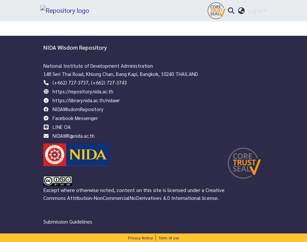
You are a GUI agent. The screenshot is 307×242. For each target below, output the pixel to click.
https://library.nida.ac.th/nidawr (86, 100)
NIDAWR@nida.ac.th (74, 136)
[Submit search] (231, 12)
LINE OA (62, 127)
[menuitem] (241, 12)
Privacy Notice (140, 237)
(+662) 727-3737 (70, 82)
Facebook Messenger (75, 118)
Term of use (169, 237)
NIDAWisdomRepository (78, 109)
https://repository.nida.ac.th (83, 91)
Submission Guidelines (67, 221)
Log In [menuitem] (255, 12)
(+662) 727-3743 (109, 82)
